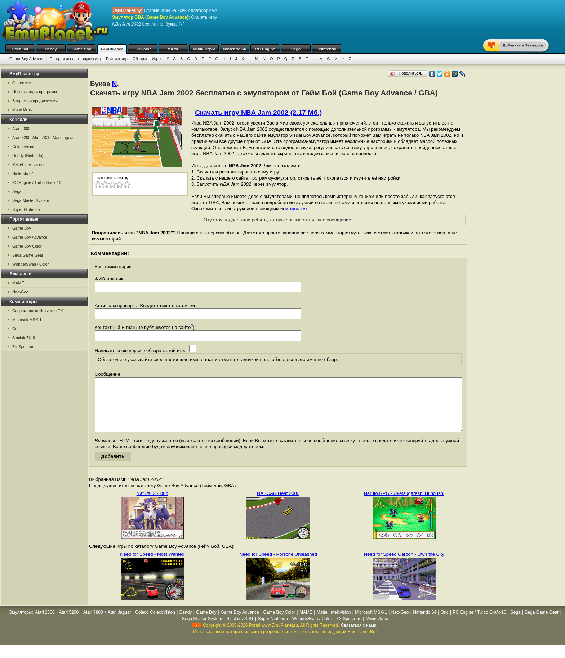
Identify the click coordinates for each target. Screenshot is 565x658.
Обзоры (140, 59)
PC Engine (265, 49)
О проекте (21, 83)
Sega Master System (30, 200)
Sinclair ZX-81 (24, 337)
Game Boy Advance (26, 59)
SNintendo (327, 49)
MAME (173, 49)
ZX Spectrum (23, 346)
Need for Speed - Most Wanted (152, 565)
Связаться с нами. (359, 636)
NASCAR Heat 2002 (278, 504)
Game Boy (81, 49)
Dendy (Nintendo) (27, 155)
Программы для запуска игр (75, 59)
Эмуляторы (20, 623)
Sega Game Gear (27, 255)
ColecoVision (23, 146)
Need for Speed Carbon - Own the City (404, 565)
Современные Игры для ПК (37, 310)
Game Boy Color (26, 246)
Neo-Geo (20, 292)
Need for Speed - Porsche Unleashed (278, 565)
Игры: (157, 59)
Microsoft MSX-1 (26, 319)
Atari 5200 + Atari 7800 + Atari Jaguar (95, 623)
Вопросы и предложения (35, 101)
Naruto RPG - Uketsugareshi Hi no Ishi (404, 504)
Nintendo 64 (234, 49)
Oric (15, 328)
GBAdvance (112, 49)
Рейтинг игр (117, 59)
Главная (20, 49)
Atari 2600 (21, 128)
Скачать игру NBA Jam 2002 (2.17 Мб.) (258, 112)
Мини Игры (204, 49)
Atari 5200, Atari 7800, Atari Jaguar (43, 137)
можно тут (296, 208)
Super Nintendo (26, 209)
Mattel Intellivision (28, 164)
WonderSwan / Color (30, 264)
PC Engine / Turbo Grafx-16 (36, 182)
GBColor (142, 49)
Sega (296, 49)
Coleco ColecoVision (155, 623)
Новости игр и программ (34, 92)
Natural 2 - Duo (152, 504)
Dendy (51, 49)
